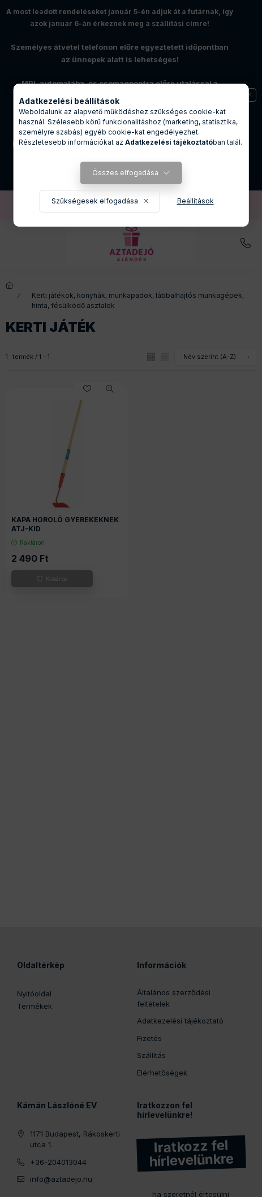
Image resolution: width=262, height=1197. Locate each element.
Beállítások (195, 201)
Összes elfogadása (125, 172)
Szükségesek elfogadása (94, 201)
